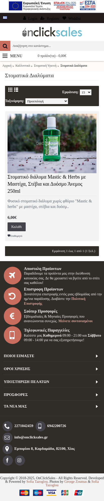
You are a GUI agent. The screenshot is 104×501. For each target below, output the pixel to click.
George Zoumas (75, 482)
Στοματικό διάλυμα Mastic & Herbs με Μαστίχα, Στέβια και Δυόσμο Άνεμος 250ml (47, 184)
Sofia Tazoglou (37, 482)
